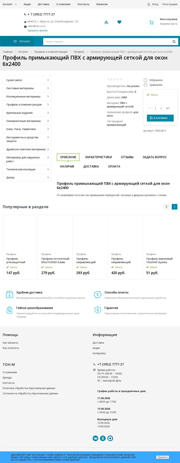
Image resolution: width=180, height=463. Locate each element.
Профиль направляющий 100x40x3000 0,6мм (123, 260)
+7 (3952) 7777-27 (110, 364)
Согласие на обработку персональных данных (30, 393)
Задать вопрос (155, 157)
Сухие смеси (14, 80)
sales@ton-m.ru (37, 26)
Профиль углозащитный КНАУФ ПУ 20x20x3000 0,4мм (18, 260)
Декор (10, 177)
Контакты (83, 4)
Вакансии (102, 4)
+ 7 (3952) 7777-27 (41, 14)
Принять (163, 457)
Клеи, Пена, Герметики (21, 129)
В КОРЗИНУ (159, 119)
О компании (63, 4)
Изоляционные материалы (23, 96)
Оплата (114, 166)
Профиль (78, 51)
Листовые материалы (20, 88)
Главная (7, 51)
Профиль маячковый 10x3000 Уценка (159, 260)
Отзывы (127, 157)
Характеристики (98, 157)
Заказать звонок (38, 30)
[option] (20, 247)
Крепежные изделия (19, 112)
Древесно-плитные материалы (26, 149)
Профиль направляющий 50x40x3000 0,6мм (88, 260)
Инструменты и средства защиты (22, 139)
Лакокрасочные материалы (23, 121)
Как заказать (10, 342)
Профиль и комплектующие (51, 51)
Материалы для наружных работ (23, 159)
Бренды (7, 377)
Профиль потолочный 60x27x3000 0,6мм (55, 260)
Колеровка (99, 353)
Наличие (67, 166)
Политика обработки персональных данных (29, 388)
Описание (68, 157)
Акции (27, 4)
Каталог (8, 4)
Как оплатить (11, 348)
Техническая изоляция (20, 169)
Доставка (43, 4)
